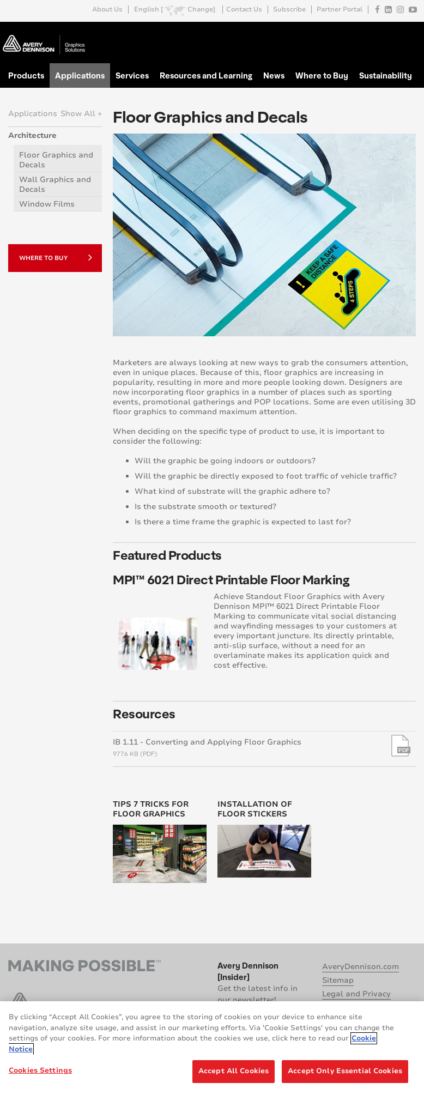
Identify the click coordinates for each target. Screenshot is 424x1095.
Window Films (47, 204)
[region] (212, 1048)
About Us (107, 9)
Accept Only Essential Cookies (345, 1071)
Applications (80, 75)
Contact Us (244, 9)
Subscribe (289, 9)
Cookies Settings (40, 1070)
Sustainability (385, 75)
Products (26, 75)
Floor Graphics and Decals (56, 160)
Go (406, 34)
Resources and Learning (206, 75)
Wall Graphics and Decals (55, 184)
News (273, 75)
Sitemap (338, 980)
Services (132, 75)
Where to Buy (321, 75)
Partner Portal (339, 9)
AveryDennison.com (360, 966)
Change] (201, 9)
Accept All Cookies (233, 1071)
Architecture (32, 135)
